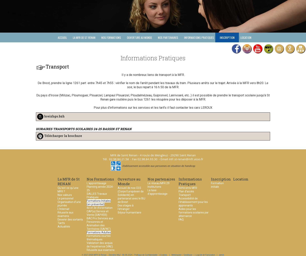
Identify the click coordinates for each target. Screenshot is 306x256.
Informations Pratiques (199, 37)
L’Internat (63, 209)
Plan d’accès (186, 191)
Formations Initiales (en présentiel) (99, 202)
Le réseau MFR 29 (158, 183)
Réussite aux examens (101, 250)
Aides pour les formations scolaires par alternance (194, 212)
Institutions (154, 186)
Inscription (227, 37)
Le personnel (65, 198)
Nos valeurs (65, 194)
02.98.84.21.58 (119, 159)
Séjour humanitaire (129, 212)
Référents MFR (188, 187)
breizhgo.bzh (54, 116)
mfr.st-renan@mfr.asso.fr (186, 159)
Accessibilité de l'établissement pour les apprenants (193, 202)
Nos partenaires (168, 37)
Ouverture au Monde (139, 37)
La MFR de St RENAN (84, 37)
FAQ (181, 219)
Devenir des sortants (70, 219)
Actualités (64, 226)
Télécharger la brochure (63, 136)
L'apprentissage (96, 183)
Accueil (62, 37)
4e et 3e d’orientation (100, 207)
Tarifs (61, 223)
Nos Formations (111, 37)
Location (245, 37)
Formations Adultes (99, 232)
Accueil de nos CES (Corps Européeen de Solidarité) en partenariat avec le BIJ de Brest (131, 195)
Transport (185, 194)
